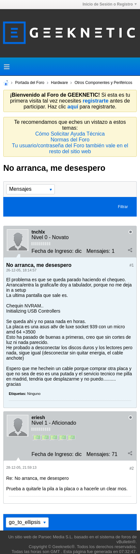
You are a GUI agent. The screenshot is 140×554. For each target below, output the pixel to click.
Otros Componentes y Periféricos (103, 82)
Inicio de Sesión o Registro (110, 4)
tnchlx (38, 232)
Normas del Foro (70, 139)
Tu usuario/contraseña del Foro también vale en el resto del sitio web (70, 148)
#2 (132, 468)
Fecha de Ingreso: (52, 251)
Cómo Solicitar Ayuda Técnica (70, 134)
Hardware (59, 82)
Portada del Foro (29, 82)
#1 (132, 265)
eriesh (38, 417)
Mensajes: (98, 251)
